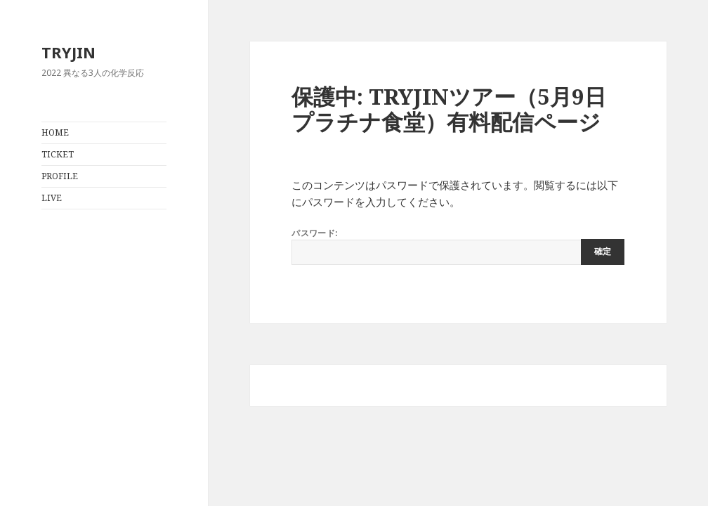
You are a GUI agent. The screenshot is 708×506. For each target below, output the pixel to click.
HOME (55, 132)
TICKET (57, 154)
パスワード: (457, 246)
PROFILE (59, 176)
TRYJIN (68, 52)
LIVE (51, 198)
